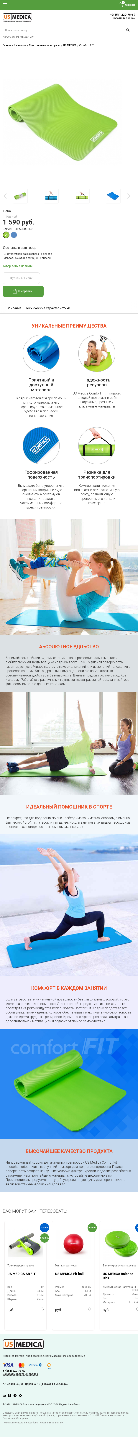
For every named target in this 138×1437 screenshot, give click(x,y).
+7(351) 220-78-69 (122, 14)
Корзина (129, 4)
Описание (14, 308)
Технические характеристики (47, 308)
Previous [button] (5, 196)
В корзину (22, 291)
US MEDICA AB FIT (21, 1274)
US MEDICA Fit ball (69, 1274)
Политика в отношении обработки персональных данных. (33, 1422)
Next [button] (128, 196)
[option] (20, 196)
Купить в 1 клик (21, 278)
